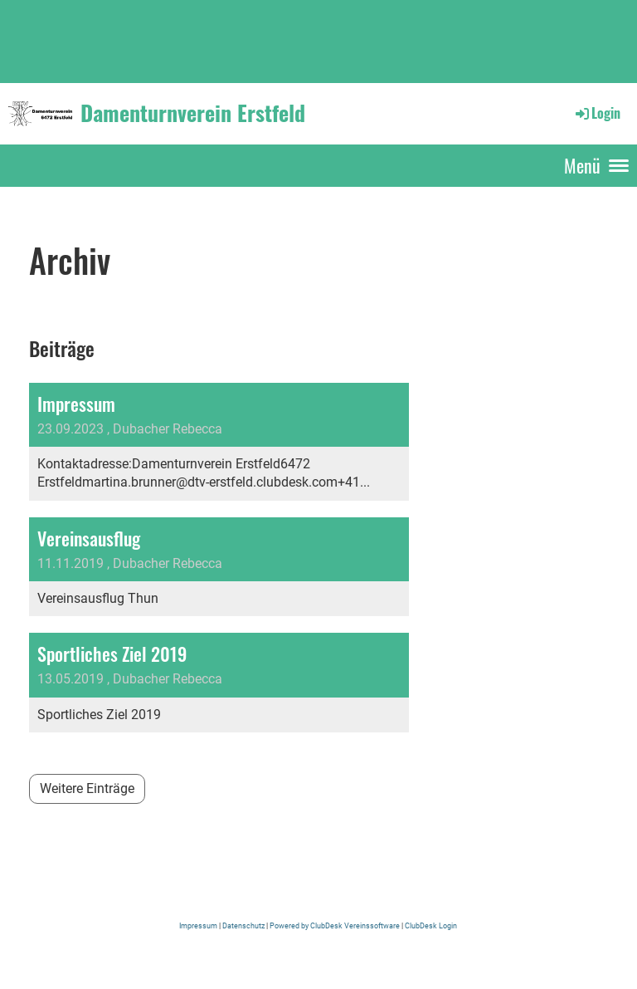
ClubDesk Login (430, 925)
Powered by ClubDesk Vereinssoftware (335, 925)
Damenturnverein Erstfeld (192, 113)
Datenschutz (244, 925)
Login (596, 113)
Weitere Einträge (87, 788)
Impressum (199, 925)
